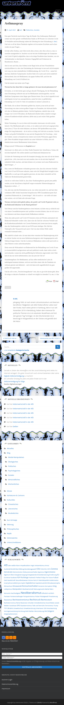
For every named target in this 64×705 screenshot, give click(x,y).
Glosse (9, 491)
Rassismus (8, 600)
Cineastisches (13, 504)
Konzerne (41, 586)
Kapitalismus (30, 583)
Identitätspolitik (44, 580)
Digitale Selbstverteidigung (14, 376)
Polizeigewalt (44, 596)
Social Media (50, 603)
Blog (8, 453)
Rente (18, 603)
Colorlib (39, 703)
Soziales (36, 30)
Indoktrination (53, 580)
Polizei (37, 596)
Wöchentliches (13, 484)
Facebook (14, 578)
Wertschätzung (39, 611)
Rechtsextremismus (21, 599)
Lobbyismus (8, 589)
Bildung (21, 569)
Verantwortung (52, 608)
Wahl (27, 611)
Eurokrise (7, 578)
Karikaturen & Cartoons (15, 495)
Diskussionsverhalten (30, 572)
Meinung (10, 524)
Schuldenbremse (39, 603)
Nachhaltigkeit (15, 593)
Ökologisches (13, 462)
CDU (38, 569)
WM (45, 611)
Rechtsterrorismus (10, 603)
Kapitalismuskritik (41, 583)
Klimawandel (17, 586)
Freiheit (38, 578)
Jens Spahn (21, 583)
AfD (6, 565)
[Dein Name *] (32, 654)
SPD (18, 605)
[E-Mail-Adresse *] (32, 657)
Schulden (31, 603)
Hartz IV (35, 580)
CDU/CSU (44, 569)
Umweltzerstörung (29, 608)
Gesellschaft (11, 580)
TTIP (5, 608)
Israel (6, 583)
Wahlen (31, 611)
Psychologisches (14, 471)
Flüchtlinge (24, 577)
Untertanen (39, 608)
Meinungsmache (39, 589)
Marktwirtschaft (28, 589)
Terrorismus (49, 606)
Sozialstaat (12, 606)
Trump (56, 606)
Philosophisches (13, 529)
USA (45, 608)
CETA (49, 569)
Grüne (30, 580)
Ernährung (53, 575)
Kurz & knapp (12, 520)
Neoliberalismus (31, 593)
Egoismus (41, 572)
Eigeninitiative (50, 572)
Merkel (47, 589)
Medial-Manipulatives (16, 457)
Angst (32, 565)
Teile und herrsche (38, 606)
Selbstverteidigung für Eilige (14, 381)
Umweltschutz (18, 608)
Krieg (54, 586)
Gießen (15, 426)
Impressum (6, 688)
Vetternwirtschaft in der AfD (23, 404)
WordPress (53, 703)
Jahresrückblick (13, 583)
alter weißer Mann (14, 565)
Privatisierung (53, 596)
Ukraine (10, 608)
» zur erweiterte (16, 350)
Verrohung (21, 611)
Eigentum (7, 575)
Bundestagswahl (30, 569)
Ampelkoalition (25, 565)
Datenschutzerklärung (14, 661)
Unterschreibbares (14, 542)
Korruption (48, 586)
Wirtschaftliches (14, 480)
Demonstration (18, 572)
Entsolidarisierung (43, 575)
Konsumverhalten (30, 586)
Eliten (12, 575)
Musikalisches (13, 513)
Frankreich (32, 578)
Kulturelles (11, 500)
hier (55, 41)
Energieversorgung (21, 575)
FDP (18, 577)
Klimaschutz (8, 586)
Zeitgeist (50, 611)
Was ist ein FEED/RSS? (10, 641)
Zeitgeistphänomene (10, 614)
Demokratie (8, 572)
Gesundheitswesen (22, 580)
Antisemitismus (40, 565)
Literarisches (13, 509)
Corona (7, 287)
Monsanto (7, 593)
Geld (5, 580)
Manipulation (17, 589)
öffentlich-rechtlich (48, 593)
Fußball (55, 577)
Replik (9, 533)
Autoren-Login (7, 680)
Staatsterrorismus (26, 606)
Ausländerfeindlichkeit (11, 569)
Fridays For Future (47, 578)
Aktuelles (10, 448)
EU (58, 575)
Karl (20, 30)
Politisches (29, 30)
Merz (51, 589)
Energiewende (32, 575)
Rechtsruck (35, 599)
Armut (47, 565)
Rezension (24, 603)
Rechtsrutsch (46, 599)
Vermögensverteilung (11, 611)
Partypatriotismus (29, 596)
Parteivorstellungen (16, 596)
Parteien (7, 596)
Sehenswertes (12, 538)
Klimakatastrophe (53, 583)
